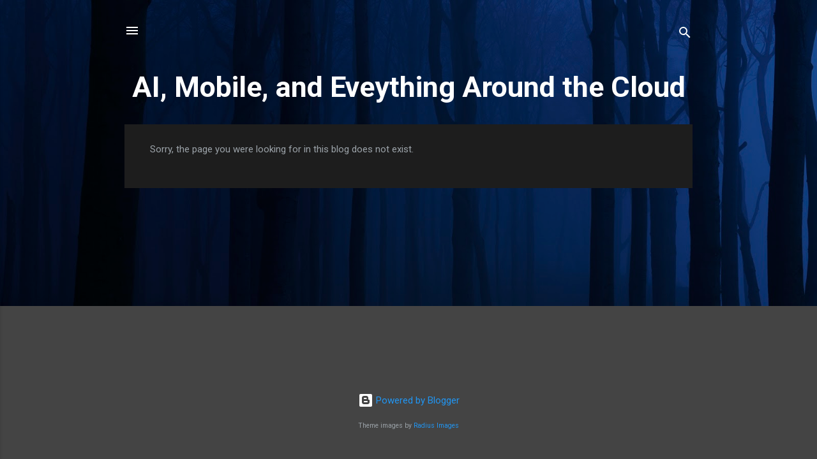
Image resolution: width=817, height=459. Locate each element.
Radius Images (436, 425)
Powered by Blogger (409, 400)
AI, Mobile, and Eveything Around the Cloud (409, 87)
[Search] (685, 34)
